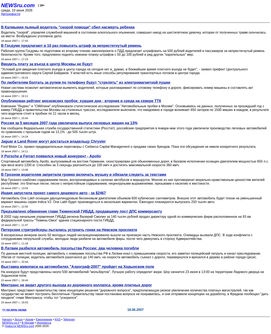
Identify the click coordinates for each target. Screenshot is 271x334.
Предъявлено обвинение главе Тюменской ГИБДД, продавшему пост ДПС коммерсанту (81, 211)
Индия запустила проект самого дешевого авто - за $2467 (53, 193)
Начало (7, 319)
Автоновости (10, 14)
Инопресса (44, 322)
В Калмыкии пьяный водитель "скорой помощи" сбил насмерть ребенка (68, 27)
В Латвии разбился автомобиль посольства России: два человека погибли (70, 248)
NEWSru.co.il (10, 322)
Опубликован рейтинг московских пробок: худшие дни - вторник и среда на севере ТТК (81, 101)
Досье (19, 319)
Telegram (69, 319)
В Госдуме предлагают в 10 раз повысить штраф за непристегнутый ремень (71, 46)
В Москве (28, 322)
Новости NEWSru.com (19, 326)
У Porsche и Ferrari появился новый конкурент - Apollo (51, 156)
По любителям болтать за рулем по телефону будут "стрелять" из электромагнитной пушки (85, 82)
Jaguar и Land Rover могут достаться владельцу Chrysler (53, 141)
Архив (29, 319)
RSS (58, 319)
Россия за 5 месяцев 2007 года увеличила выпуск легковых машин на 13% (69, 123)
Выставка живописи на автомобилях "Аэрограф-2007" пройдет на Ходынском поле (77, 267)
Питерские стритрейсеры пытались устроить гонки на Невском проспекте (69, 230)
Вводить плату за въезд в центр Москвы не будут (47, 64)
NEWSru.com (18, 5)
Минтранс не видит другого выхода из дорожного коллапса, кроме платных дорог (76, 285)
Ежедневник (44, 319)
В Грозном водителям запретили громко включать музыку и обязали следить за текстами (83, 175)
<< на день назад (14, 309)
